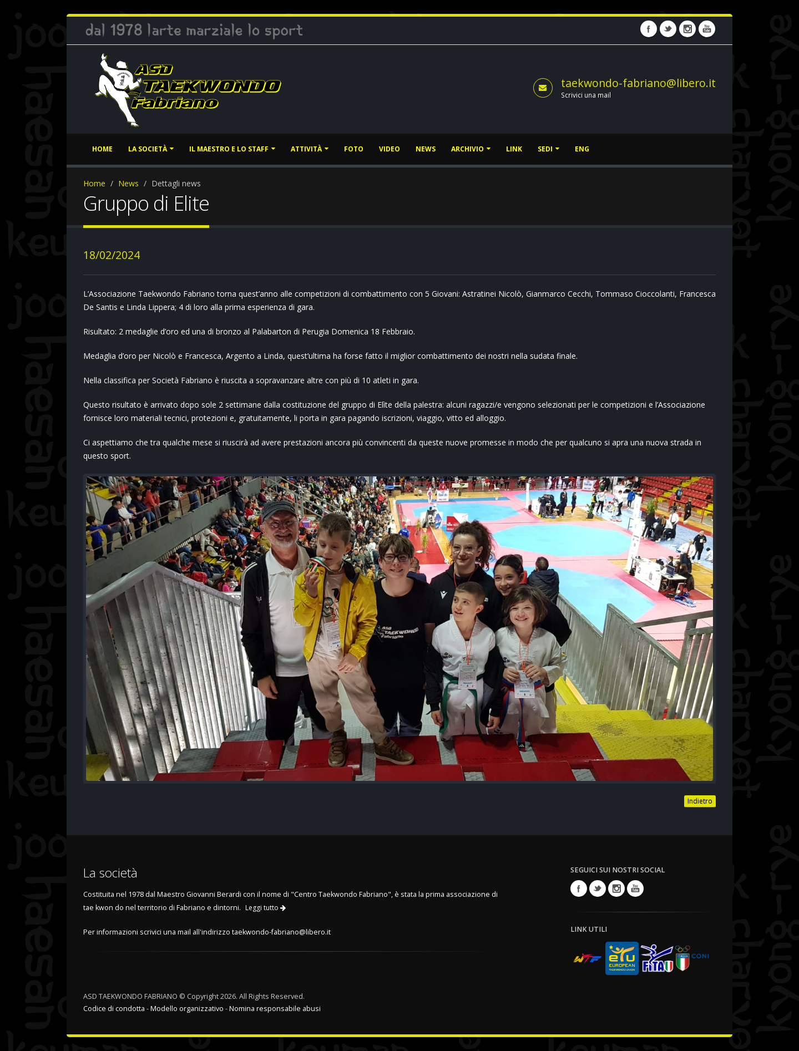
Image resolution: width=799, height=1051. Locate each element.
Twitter (668, 29)
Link (514, 149)
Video (389, 149)
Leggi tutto (265, 907)
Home (102, 149)
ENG (582, 149)
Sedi (548, 149)
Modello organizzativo (187, 1008)
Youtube (707, 29)
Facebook (648, 29)
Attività (309, 149)
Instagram (687, 29)
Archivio (470, 149)
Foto (353, 149)
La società (151, 149)
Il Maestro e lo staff (232, 149)
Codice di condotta (114, 1008)
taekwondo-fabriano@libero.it (638, 82)
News (426, 149)
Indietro (699, 801)
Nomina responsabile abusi (275, 1008)
